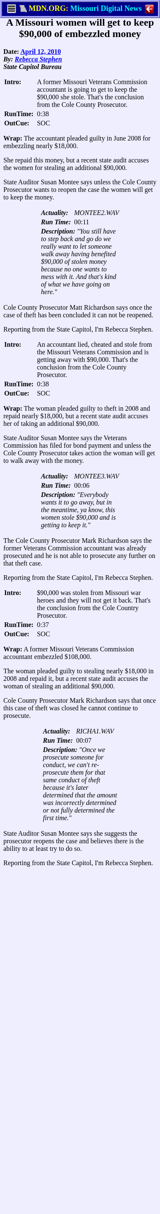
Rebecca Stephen (38, 59)
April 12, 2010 (40, 51)
